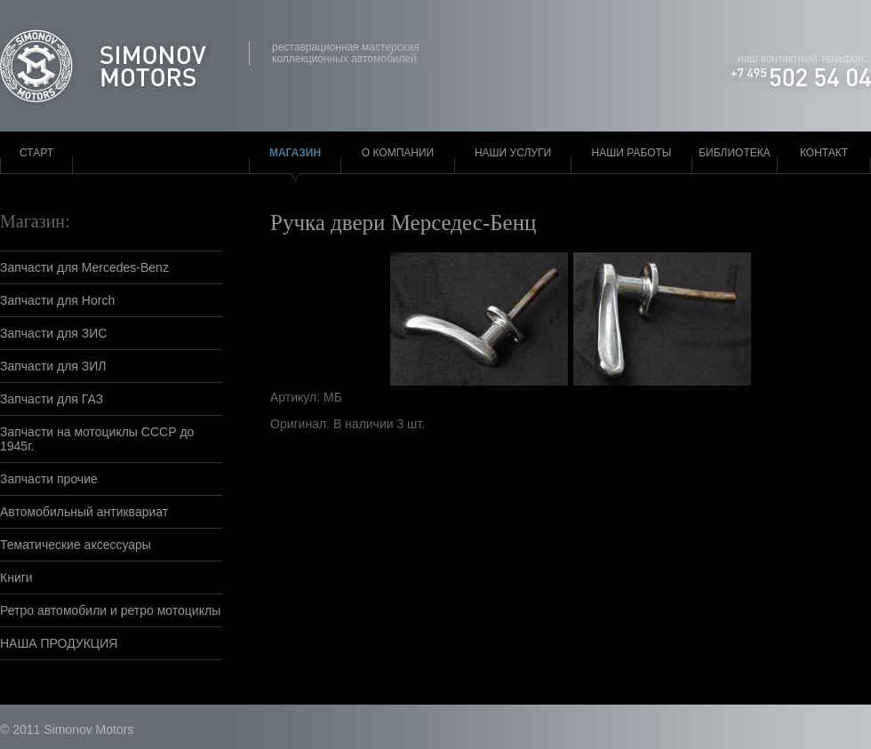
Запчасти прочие (49, 479)
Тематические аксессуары (75, 545)
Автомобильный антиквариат (84, 512)
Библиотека (735, 153)
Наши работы (632, 153)
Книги (16, 577)
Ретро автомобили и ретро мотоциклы (110, 610)
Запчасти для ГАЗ (51, 399)
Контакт (824, 153)
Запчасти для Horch (57, 300)
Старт (36, 153)
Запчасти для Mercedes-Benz (84, 267)
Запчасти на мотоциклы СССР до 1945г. (97, 439)
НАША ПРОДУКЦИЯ (58, 643)
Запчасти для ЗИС (53, 333)
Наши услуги (513, 153)
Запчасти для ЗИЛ (53, 366)
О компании (398, 153)
